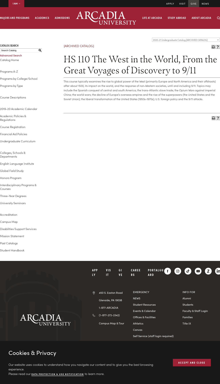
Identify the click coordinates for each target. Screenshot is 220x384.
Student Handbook (12, 250)
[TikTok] (188, 271)
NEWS (136, 298)
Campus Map (9, 222)
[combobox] (186, 40)
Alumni (187, 298)
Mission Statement (12, 236)
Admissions (62, 18)
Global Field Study (12, 171)
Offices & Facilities (144, 317)
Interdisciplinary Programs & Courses (18, 187)
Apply (170, 3)
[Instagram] (177, 271)
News (205, 3)
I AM (16, 3)
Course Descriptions (13, 97)
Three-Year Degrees (13, 196)
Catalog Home (9, 60)
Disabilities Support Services (18, 229)
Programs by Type (11, 86)
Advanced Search (11, 55)
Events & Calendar (144, 310)
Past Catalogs (9, 243)
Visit (182, 3)
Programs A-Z (9, 71)
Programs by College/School (18, 78)
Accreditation (8, 214)
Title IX (187, 323)
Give (194, 3)
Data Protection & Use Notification (57, 374)
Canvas (137, 329)
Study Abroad (177, 18)
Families (188, 317)
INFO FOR (189, 292)
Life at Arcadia (152, 18)
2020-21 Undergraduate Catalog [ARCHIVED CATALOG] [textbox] (180, 39)
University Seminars (13, 203)
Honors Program (10, 178)
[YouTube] (198, 271)
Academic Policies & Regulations (13, 118)
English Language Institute (17, 163)
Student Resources (144, 304)
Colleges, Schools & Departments (12, 154)
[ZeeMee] (208, 271)
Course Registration (12, 127)
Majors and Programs (14, 18)
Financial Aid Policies (13, 134)
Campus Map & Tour (111, 323)
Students (188, 304)
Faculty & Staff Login (195, 310)
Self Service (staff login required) (153, 336)
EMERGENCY (141, 292)
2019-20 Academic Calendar (18, 109)
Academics (42, 18)
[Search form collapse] (218, 18)
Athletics (138, 323)
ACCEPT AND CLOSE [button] (191, 362)
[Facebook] (167, 271)
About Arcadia (201, 18)
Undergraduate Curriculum (17, 141)
